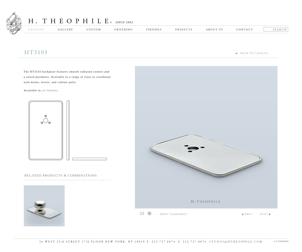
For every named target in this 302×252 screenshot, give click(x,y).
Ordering (123, 29)
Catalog (36, 29)
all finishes (50, 90)
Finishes (154, 29)
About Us (214, 29)
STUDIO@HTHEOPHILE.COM (236, 242)
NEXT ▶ (265, 214)
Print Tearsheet (173, 214)
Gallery (65, 29)
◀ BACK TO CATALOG (251, 53)
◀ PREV (246, 214)
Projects (183, 29)
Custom (94, 29)
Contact (244, 29)
